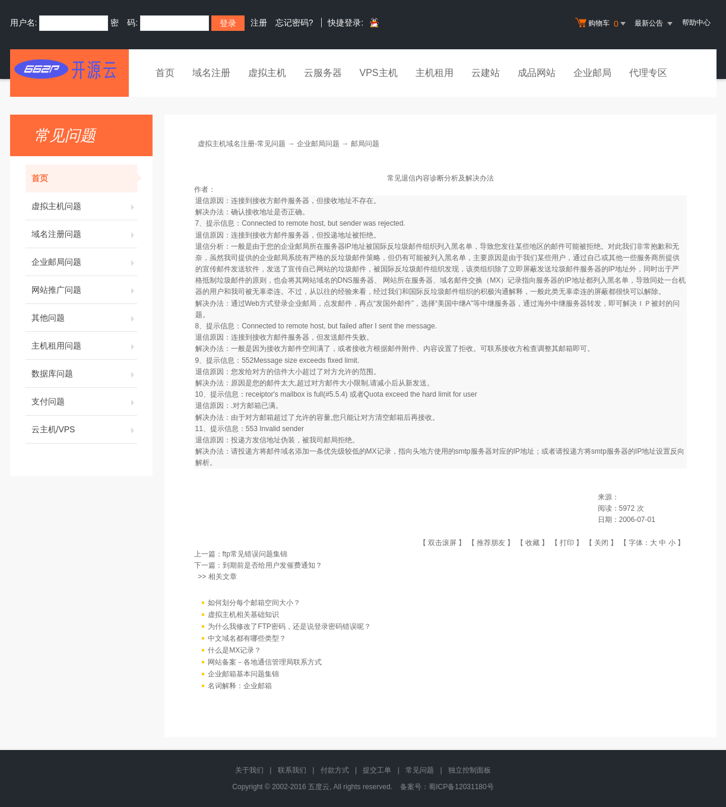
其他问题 (84, 317)
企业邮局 (592, 73)
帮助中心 (696, 22)
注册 (259, 22)
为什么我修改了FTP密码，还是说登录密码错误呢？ (289, 626)
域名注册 (211, 73)
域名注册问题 (84, 234)
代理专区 (648, 73)
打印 (567, 543)
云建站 (485, 73)
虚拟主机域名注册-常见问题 (242, 144)
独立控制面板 (469, 770)
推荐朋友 (491, 543)
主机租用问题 (84, 345)
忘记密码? (294, 22)
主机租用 (435, 73)
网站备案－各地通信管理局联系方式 (265, 662)
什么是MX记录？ (234, 650)
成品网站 (537, 73)
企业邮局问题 (84, 262)
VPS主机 (379, 73)
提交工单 (377, 770)
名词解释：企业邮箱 (240, 686)
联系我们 (292, 770)
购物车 (602, 24)
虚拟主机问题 (84, 206)
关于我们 (249, 770)
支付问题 (84, 401)
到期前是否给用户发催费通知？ (272, 565)
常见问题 (419, 770)
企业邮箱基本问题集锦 (243, 674)
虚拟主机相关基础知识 (243, 614)
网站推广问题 (84, 290)
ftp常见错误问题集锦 (255, 554)
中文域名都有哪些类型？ (247, 638)
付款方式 (335, 770)
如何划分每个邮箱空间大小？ (254, 603)
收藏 (532, 543)
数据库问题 (84, 373)
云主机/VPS (84, 429)
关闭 (601, 543)
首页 (165, 73)
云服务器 (323, 73)
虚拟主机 (267, 73)
